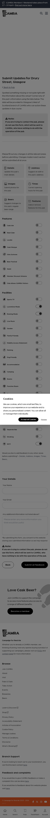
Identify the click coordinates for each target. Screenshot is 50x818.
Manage (44, 419)
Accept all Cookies (28, 419)
